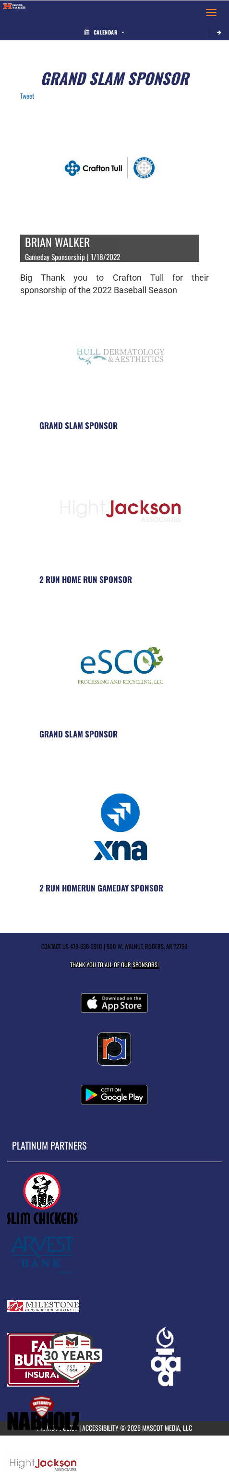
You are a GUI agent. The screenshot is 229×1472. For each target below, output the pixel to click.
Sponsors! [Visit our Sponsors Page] (146, 964)
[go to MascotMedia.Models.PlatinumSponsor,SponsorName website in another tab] (114, 1198)
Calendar (104, 32)
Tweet (27, 96)
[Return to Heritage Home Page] (14, 12)
